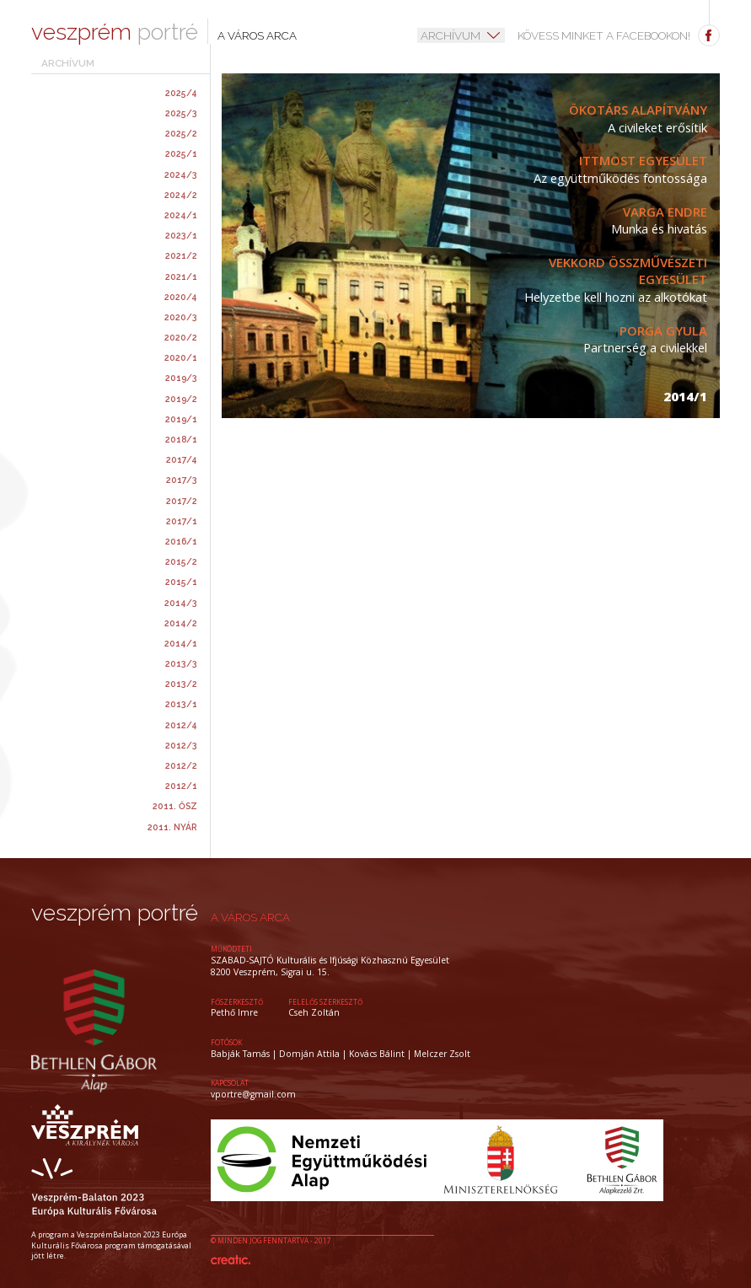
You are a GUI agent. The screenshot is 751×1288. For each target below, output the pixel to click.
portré (114, 32)
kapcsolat (230, 1082)
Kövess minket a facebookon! (619, 36)
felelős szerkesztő (325, 1001)
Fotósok (226, 1042)
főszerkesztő (237, 1001)
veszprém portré (114, 913)
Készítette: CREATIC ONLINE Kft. (231, 1259)
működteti (231, 948)
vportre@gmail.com (253, 1094)
